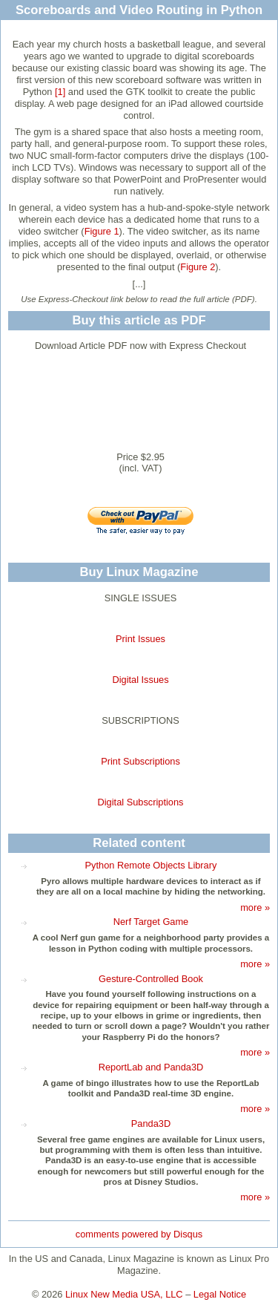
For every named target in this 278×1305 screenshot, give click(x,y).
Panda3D (151, 1123)
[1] (60, 91)
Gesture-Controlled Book (151, 978)
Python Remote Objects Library (151, 865)
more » (255, 907)
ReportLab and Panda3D (151, 1067)
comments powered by (139, 1234)
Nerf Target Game (150, 921)
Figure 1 (102, 231)
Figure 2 (197, 266)
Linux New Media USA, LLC (124, 1294)
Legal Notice (219, 1294)
